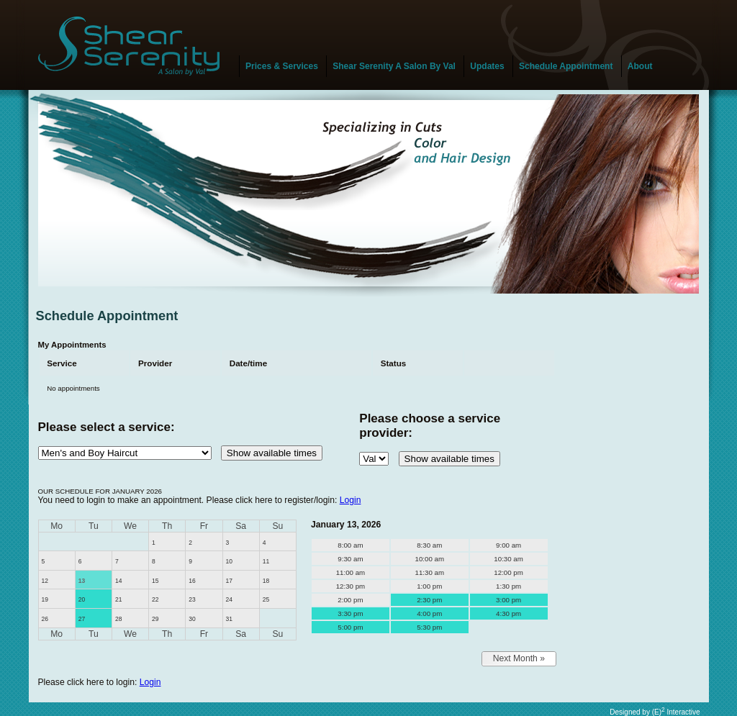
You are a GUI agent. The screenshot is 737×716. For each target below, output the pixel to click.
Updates (487, 66)
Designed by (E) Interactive (655, 712)
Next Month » (519, 658)
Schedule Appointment (565, 66)
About (640, 66)
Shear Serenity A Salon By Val (394, 66)
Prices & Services (281, 66)
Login (350, 500)
